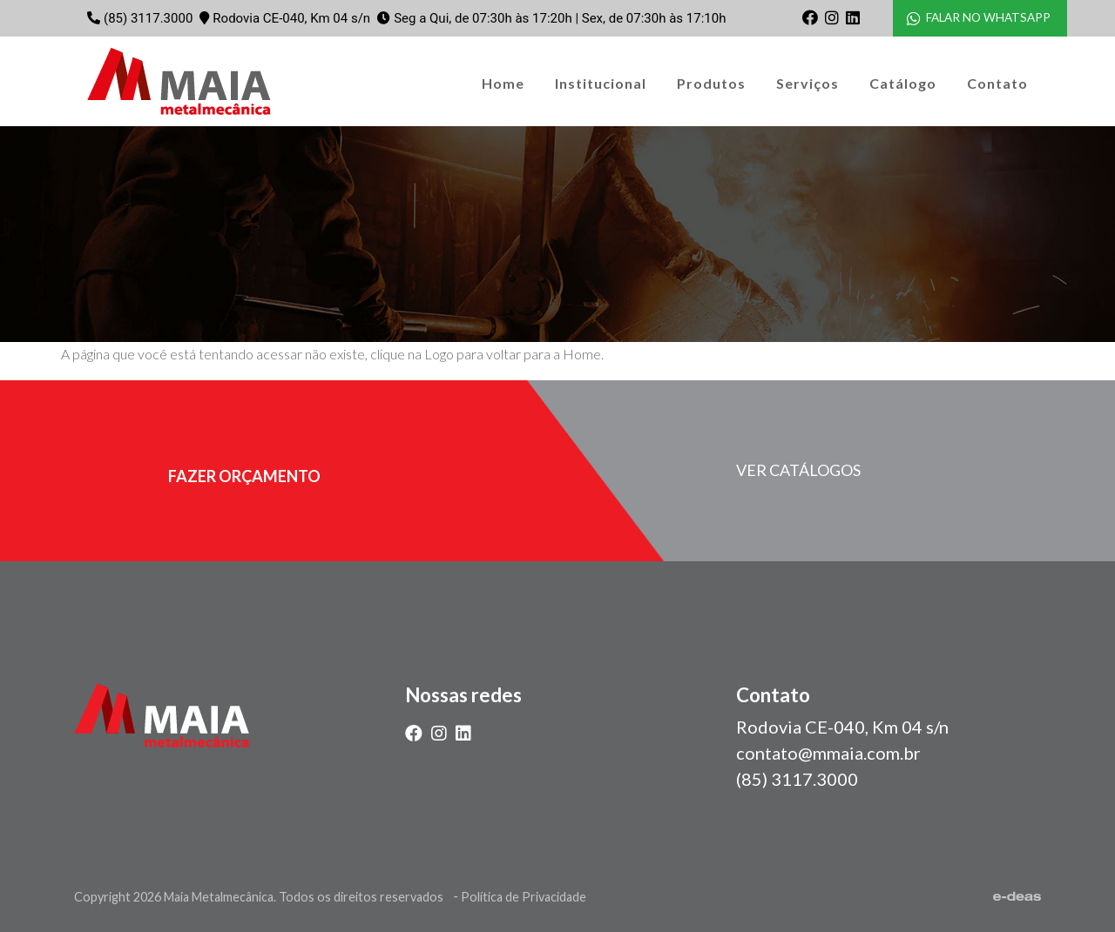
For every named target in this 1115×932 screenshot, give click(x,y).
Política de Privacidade (523, 896)
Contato (997, 83)
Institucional (600, 83)
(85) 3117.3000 (148, 18)
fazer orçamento (244, 476)
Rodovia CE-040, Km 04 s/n (291, 18)
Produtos (711, 83)
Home (503, 83)
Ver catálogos (798, 469)
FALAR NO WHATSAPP (979, 18)
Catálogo (902, 83)
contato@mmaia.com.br (828, 752)
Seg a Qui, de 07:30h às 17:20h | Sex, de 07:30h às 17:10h (560, 18)
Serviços (807, 83)
